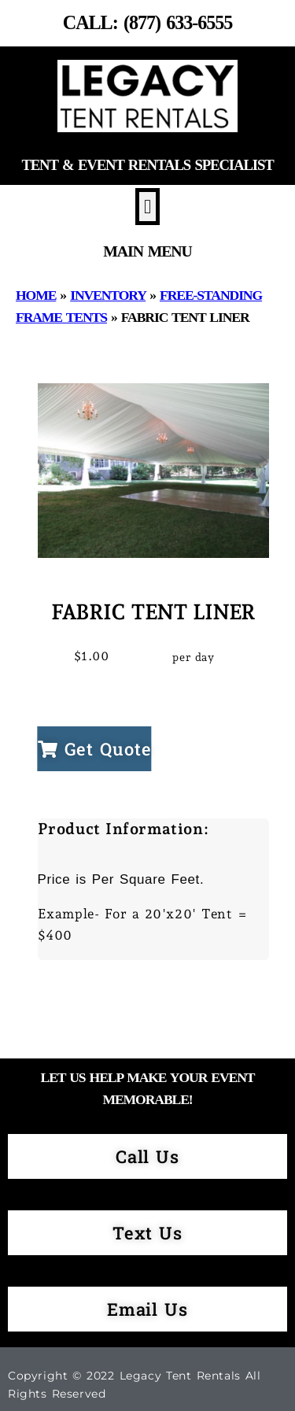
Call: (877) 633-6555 (147, 22)
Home (36, 295)
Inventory (108, 295)
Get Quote (95, 748)
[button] (147, 207)
